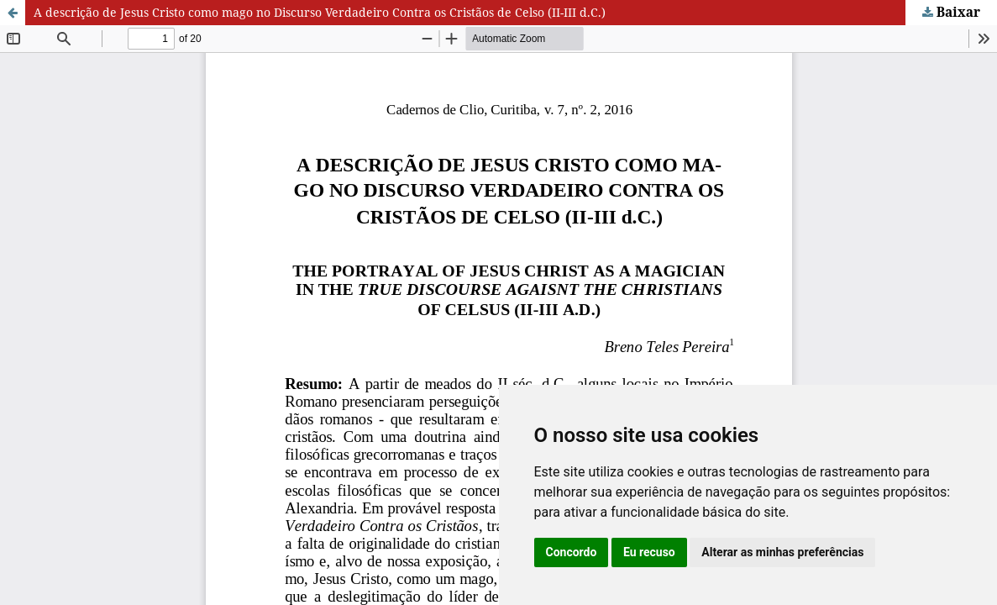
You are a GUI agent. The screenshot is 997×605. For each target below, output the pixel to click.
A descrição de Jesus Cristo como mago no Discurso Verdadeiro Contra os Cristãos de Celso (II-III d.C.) (320, 12)
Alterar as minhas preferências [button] (782, 552)
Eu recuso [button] (649, 552)
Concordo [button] (571, 552)
